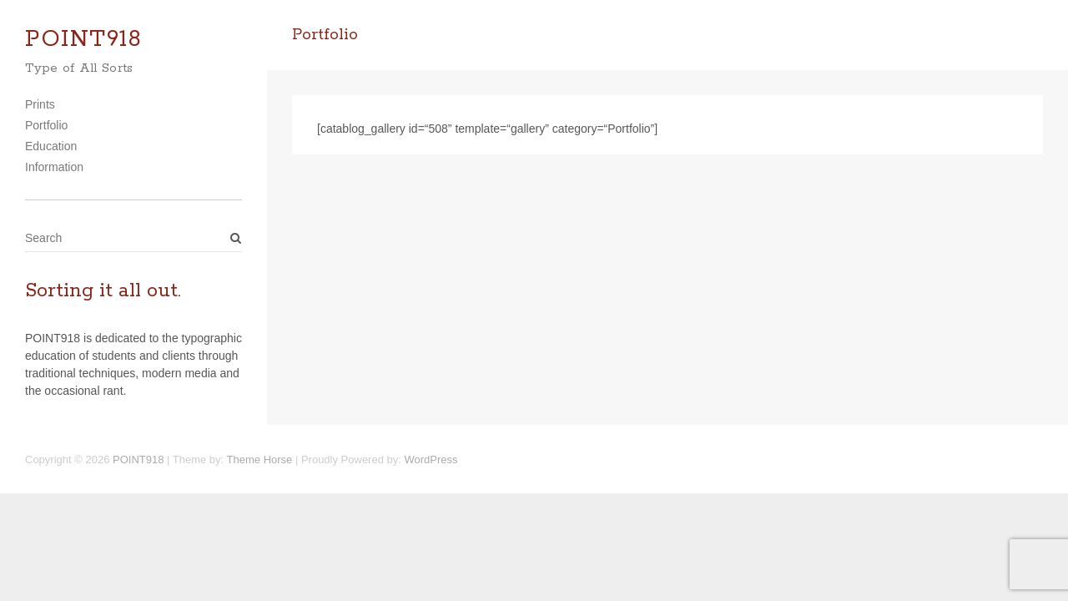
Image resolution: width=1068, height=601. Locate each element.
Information (54, 167)
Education (51, 146)
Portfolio (46, 125)
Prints (40, 104)
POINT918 (83, 39)
